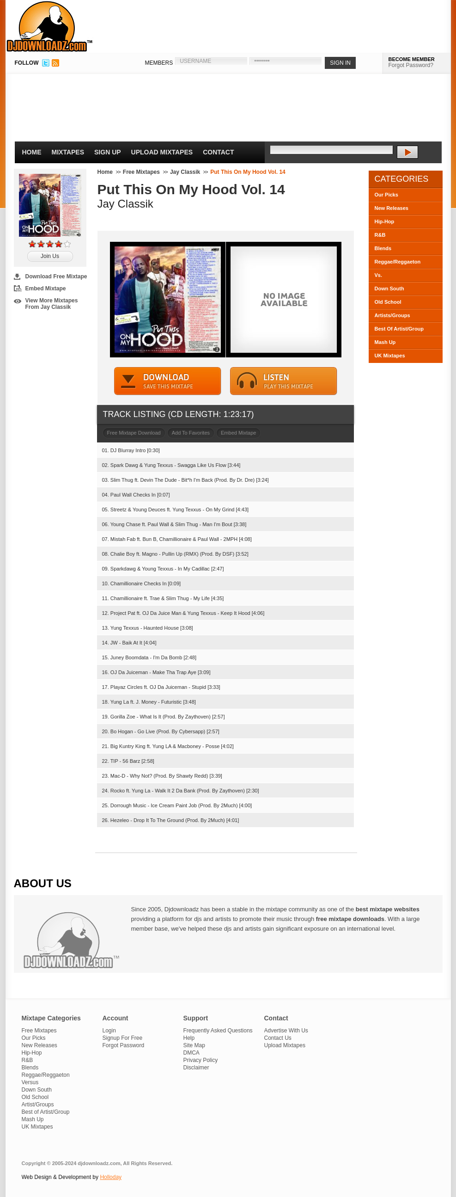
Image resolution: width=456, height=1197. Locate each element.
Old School (388, 302)
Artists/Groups (392, 315)
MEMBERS (159, 63)
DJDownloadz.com (50, 26)
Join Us (50, 256)
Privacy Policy (200, 1060)
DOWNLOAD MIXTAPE (167, 381)
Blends (383, 248)
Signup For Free (123, 1038)
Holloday (111, 1177)
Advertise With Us (286, 1030)
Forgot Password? (411, 65)
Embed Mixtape (45, 288)
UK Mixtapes (390, 355)
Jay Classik (185, 172)
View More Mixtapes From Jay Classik (51, 303)
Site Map (194, 1045)
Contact (218, 152)
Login (109, 1030)
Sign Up (107, 152)
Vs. (379, 275)
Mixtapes (68, 152)
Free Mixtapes (141, 172)
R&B (380, 235)
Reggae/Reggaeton (398, 261)
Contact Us (278, 1038)
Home (32, 152)
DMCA (191, 1053)
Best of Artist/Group (46, 1112)
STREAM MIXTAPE (283, 381)
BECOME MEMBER (412, 59)
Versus (30, 1082)
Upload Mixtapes (162, 152)
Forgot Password (124, 1045)
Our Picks (386, 194)
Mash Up (385, 342)
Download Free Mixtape (56, 276)
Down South (389, 288)
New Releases (391, 208)
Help (189, 1038)
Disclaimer (196, 1067)
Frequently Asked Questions (218, 1030)
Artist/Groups (38, 1104)
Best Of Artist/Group (399, 328)
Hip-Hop (385, 221)
